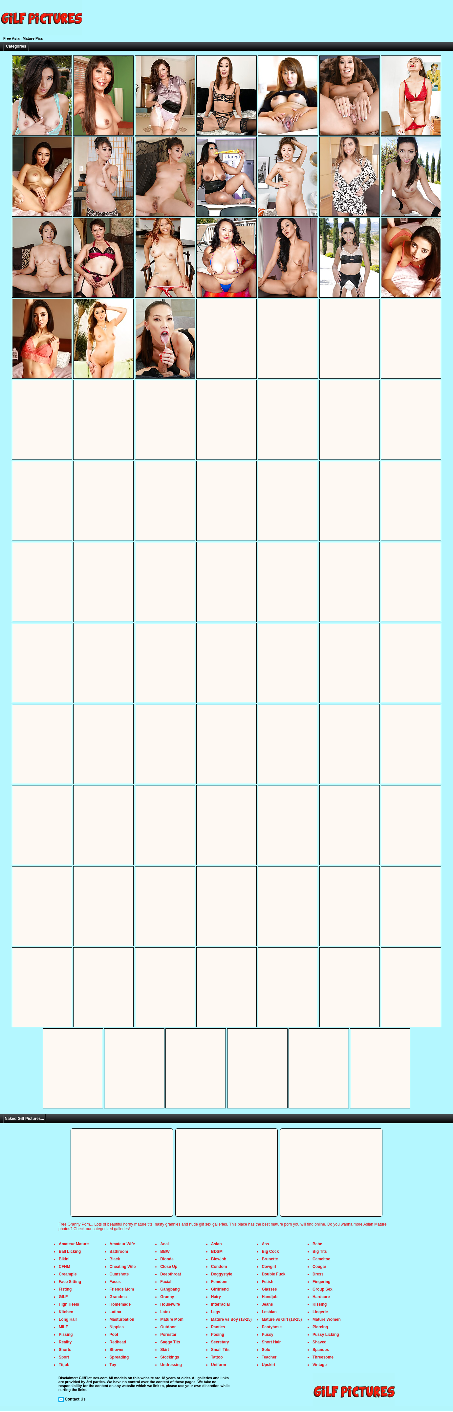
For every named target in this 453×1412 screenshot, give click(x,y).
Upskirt (268, 1364)
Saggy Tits (170, 1342)
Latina (115, 1312)
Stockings (169, 1357)
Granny (167, 1296)
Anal (164, 1244)
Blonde (167, 1259)
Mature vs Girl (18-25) (282, 1319)
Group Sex (323, 1289)
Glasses (269, 1289)
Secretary (220, 1342)
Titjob (64, 1364)
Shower (117, 1349)
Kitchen (66, 1312)
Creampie (68, 1274)
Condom (219, 1266)
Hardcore (321, 1296)
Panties (218, 1327)
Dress (318, 1274)
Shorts (65, 1349)
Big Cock (270, 1251)
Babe (317, 1244)
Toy (113, 1364)
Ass (265, 1244)
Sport (64, 1357)
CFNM (64, 1266)
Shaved (320, 1342)
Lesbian (269, 1312)
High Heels (69, 1304)
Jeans (267, 1304)
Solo (266, 1349)
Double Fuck (273, 1274)
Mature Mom (171, 1319)
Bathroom (119, 1251)
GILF (63, 1296)
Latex (165, 1312)
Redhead (118, 1342)
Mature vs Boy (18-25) (231, 1319)
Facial (165, 1281)
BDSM (217, 1251)
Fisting (65, 1289)
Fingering (322, 1281)
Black (115, 1259)
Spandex (321, 1349)
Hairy (216, 1296)
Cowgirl (269, 1266)
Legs (215, 1312)
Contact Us (75, 1399)
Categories (16, 46)
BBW (165, 1251)
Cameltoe (321, 1259)
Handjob (269, 1296)
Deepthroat (170, 1274)
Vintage (320, 1364)
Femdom (219, 1281)
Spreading (119, 1357)
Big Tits (320, 1251)
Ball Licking (70, 1251)
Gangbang (170, 1289)
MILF (63, 1327)
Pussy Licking (326, 1334)
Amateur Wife (122, 1244)
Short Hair (271, 1342)
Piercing (320, 1327)
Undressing (171, 1364)
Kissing (320, 1304)
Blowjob (218, 1259)
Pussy (267, 1334)
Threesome (323, 1357)
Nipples (117, 1327)
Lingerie (320, 1312)
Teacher (269, 1357)
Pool (114, 1334)
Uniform (218, 1364)
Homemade (120, 1304)
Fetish (267, 1281)
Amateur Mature (74, 1244)
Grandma (118, 1296)
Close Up (168, 1266)
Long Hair (68, 1319)
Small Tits (220, 1349)
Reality (65, 1342)
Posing (217, 1334)
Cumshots (119, 1274)
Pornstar (168, 1334)
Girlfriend (220, 1289)
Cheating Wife (123, 1266)
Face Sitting (70, 1281)
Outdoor (168, 1327)
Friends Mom (122, 1289)
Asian (216, 1244)
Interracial (220, 1304)
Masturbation (122, 1319)
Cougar (319, 1266)
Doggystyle (221, 1274)
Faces (115, 1281)
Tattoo (217, 1357)
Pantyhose (272, 1327)
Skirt (164, 1349)
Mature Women (327, 1319)
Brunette (270, 1259)
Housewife (170, 1304)
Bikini (64, 1259)
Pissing (66, 1334)
